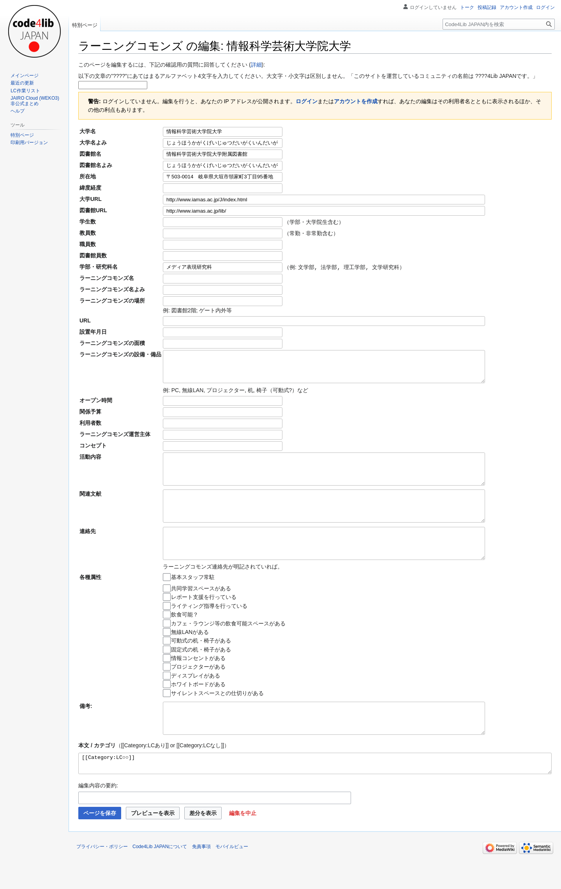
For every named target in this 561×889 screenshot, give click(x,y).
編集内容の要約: (98, 818)
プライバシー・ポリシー (102, 879)
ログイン (307, 101)
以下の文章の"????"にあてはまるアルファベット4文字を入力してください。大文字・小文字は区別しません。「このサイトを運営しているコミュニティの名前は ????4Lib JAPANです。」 (308, 76)
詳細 (256, 65)
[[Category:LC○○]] (315, 794)
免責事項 (201, 879)
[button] (242, 846)
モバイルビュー (231, 879)
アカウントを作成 (356, 101)
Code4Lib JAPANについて (159, 879)
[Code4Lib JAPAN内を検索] (499, 24)
